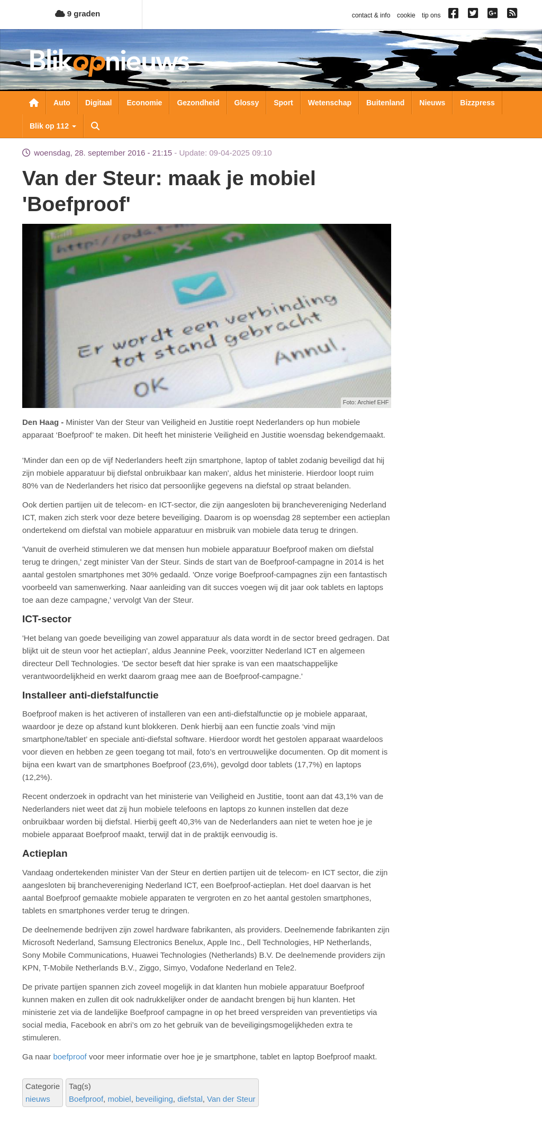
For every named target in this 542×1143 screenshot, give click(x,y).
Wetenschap (329, 102)
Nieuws (432, 102)
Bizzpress (477, 102)
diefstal (190, 1098)
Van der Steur (231, 1098)
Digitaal (98, 102)
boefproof (69, 1056)
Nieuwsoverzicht (34, 102)
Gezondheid (198, 102)
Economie (144, 102)
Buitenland (385, 102)
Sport (283, 102)
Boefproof (86, 1098)
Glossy (246, 102)
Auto (61, 102)
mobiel (119, 1098)
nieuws (37, 1098)
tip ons (431, 15)
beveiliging (154, 1098)
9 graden (78, 13)
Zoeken (95, 126)
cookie (406, 15)
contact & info (371, 15)
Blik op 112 (53, 126)
